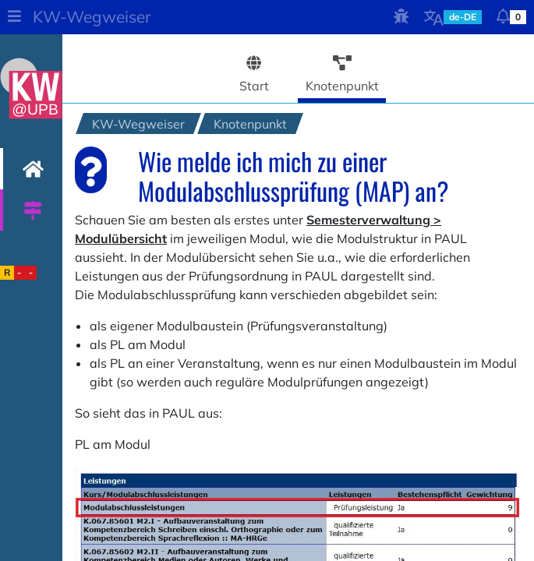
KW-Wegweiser (92, 16)
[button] (14, 17)
